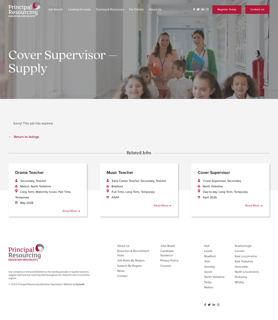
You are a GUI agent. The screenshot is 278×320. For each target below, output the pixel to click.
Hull (207, 246)
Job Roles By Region (131, 260)
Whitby (239, 282)
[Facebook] (194, 9)
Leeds (208, 251)
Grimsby (209, 266)
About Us (123, 246)
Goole (208, 272)
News (121, 271)
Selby (208, 282)
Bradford (210, 256)
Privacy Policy (169, 260)
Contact (122, 276)
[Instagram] (207, 9)
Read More (71, 211)
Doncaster (241, 266)
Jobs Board (167, 246)
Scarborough (243, 246)
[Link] (25, 9)
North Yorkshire (214, 277)
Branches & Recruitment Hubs (133, 253)
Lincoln (239, 251)
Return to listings (26, 136)
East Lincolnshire (246, 256)
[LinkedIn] (203, 9)
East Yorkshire (244, 261)
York (207, 261)
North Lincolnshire (247, 272)
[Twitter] (198, 9)
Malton (208, 287)
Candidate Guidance (167, 253)
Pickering (241, 277)
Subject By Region (129, 266)
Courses (165, 266)
